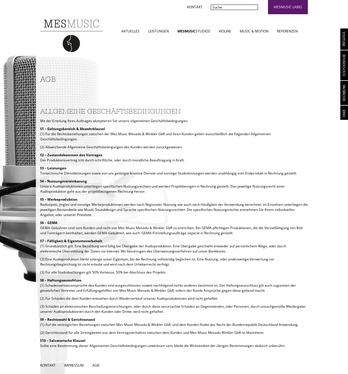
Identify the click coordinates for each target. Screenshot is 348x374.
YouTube (344, 39)
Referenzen (287, 31)
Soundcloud (344, 65)
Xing (344, 113)
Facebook (344, 93)
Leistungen (158, 31)
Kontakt (194, 7)
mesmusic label (288, 7)
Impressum (74, 365)
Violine (225, 31)
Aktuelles (130, 31)
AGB (95, 365)
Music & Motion (254, 31)
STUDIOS (193, 31)
